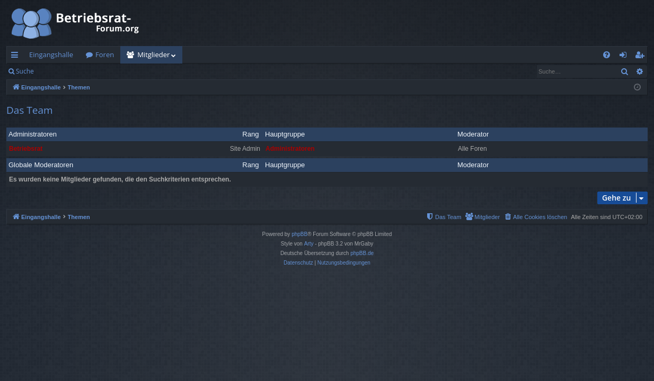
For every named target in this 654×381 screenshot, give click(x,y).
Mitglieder (153, 54)
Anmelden (64, 71)
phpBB (299, 234)
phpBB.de (362, 253)
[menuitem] (606, 55)
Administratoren (32, 134)
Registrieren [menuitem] (642, 57)
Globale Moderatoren (40, 165)
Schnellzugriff (17, 57)
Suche (25, 71)
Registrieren (112, 71)
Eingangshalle (51, 54)
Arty (309, 244)
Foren (104, 54)
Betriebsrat (25, 148)
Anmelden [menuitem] (626, 57)
